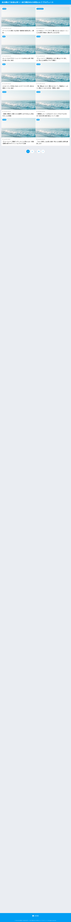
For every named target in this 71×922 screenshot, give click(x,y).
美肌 (4, 36)
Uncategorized (40, 8)
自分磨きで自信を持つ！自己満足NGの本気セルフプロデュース (28, 2)
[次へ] (43, 151)
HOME (35, 916)
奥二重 (4, 8)
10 (38, 151)
